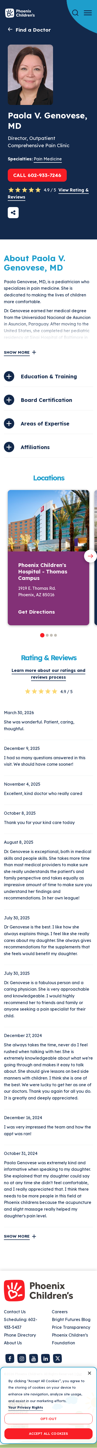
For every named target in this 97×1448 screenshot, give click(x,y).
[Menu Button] (88, 12)
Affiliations (35, 447)
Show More (17, 352)
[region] (48, 1405)
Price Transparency (71, 1327)
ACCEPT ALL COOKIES (48, 1433)
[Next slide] (90, 556)
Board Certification (46, 400)
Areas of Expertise (45, 423)
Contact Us (15, 1311)
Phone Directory (20, 1335)
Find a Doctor (33, 30)
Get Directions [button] (36, 612)
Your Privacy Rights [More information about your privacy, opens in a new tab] (25, 1407)
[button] (42, 635)
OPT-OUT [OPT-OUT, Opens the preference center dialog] (48, 1419)
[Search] (75, 12)
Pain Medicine (48, 158)
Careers (60, 1311)
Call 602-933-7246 (37, 175)
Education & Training (49, 376)
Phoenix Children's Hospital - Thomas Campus (42, 571)
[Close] (89, 1373)
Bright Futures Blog (71, 1319)
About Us (13, 1342)
